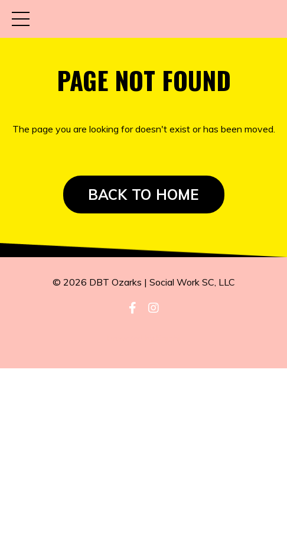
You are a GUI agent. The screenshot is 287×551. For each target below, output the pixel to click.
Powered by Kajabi (143, 338)
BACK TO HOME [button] (144, 194)
